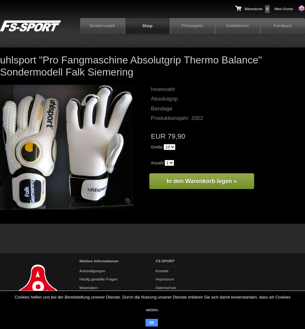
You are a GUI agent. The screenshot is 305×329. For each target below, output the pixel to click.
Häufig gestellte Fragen (98, 279)
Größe (157, 147)
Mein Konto (283, 9)
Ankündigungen (92, 271)
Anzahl (157, 163)
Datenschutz (166, 288)
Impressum (165, 279)
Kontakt (162, 271)
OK (151, 323)
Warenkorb (254, 9)
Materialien (88, 288)
